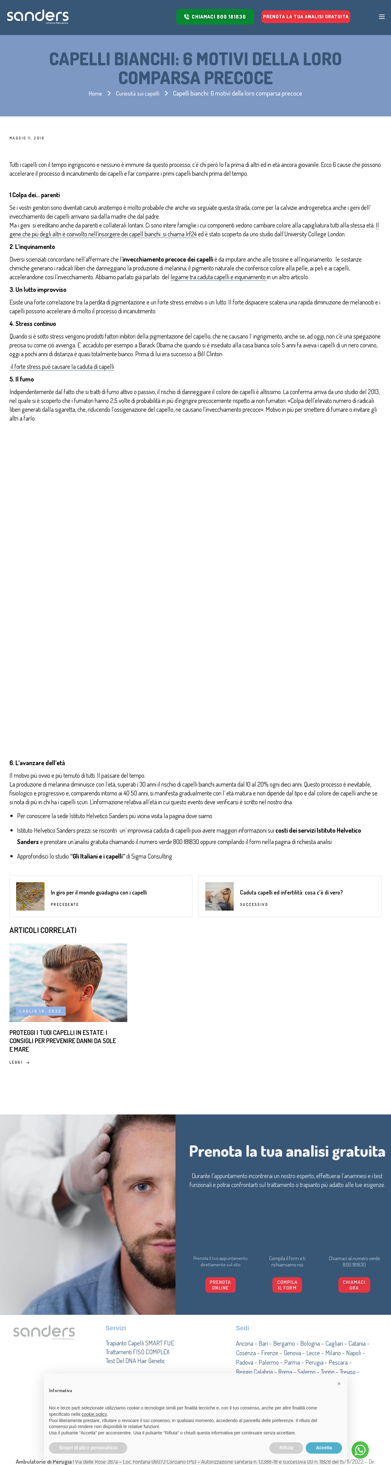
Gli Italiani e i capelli (98, 742)
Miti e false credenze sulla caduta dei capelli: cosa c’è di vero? (187, 942)
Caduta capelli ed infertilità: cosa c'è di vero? (291, 785)
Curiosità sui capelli (138, 93)
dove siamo (200, 702)
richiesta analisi (314, 728)
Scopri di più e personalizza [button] (88, 1447)
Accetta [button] (324, 1447)
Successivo (254, 797)
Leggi (19, 976)
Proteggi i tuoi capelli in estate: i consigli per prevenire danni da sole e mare (56, 947)
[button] (339, 1384)
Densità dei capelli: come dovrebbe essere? (309, 937)
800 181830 (186, 728)
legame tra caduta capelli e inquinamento (219, 277)
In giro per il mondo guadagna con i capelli (99, 785)
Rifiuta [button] (286, 1447)
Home (93, 93)
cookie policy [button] (94, 1414)
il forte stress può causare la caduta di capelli (61, 366)
